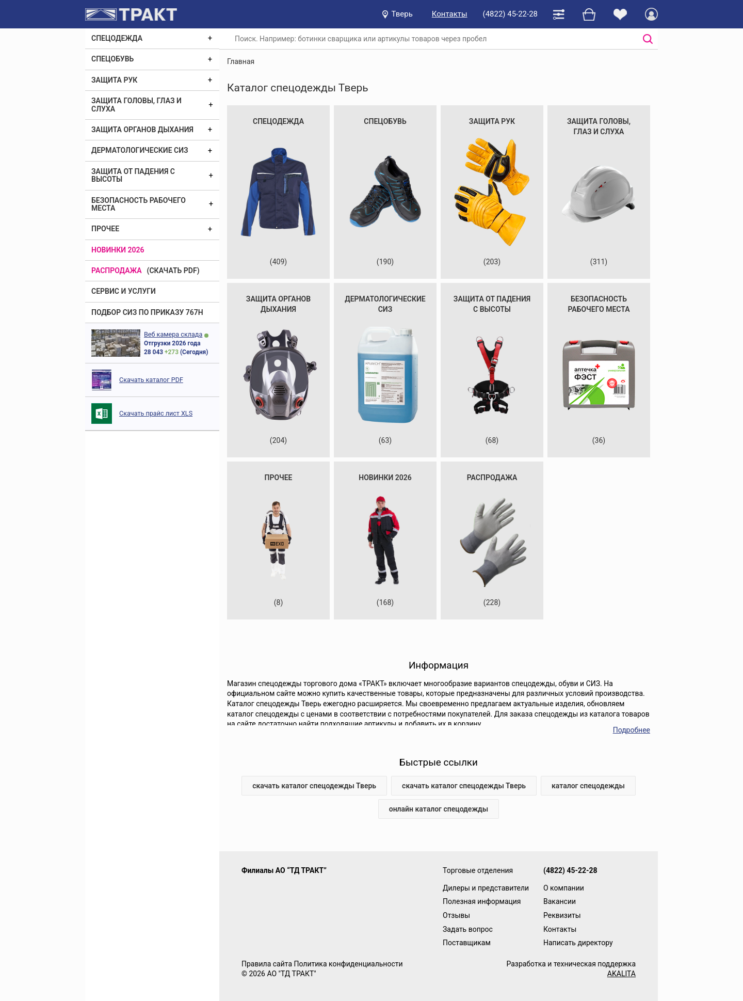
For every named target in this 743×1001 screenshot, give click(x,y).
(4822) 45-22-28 (510, 14)
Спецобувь (112, 59)
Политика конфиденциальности (348, 964)
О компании (563, 888)
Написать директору (578, 943)
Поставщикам (467, 943)
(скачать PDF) (173, 270)
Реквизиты (562, 915)
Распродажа (116, 270)
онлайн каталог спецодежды (439, 809)
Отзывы (456, 915)
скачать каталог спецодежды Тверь (314, 786)
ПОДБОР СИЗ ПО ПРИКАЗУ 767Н (147, 312)
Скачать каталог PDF (151, 380)
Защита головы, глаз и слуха (136, 105)
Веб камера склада (173, 334)
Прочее (105, 229)
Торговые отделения (478, 870)
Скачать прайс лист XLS (155, 413)
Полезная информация (482, 901)
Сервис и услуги (123, 291)
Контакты (449, 14)
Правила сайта (266, 964)
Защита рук (114, 80)
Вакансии (559, 901)
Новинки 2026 (117, 250)
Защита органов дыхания (142, 129)
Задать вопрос (468, 929)
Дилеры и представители (486, 888)
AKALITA (621, 974)
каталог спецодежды (588, 786)
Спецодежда (116, 38)
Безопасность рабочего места (138, 204)
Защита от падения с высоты (133, 175)
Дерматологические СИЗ (139, 150)
